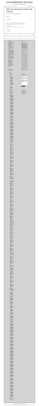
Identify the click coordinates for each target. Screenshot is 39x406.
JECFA (27, 55)
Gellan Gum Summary (11, 93)
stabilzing (22, 68)
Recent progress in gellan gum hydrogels (12, 393)
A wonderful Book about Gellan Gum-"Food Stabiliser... (12, 389)
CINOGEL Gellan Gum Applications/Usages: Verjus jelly (12, 157)
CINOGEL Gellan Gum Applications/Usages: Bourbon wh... (12, 174)
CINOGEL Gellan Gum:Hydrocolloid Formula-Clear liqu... (12, 372)
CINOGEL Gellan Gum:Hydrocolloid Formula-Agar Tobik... (12, 127)
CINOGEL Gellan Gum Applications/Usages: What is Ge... (12, 321)
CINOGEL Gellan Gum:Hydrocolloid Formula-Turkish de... (12, 369)
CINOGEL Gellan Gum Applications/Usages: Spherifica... (12, 229)
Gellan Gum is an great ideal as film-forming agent (11, 299)
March (10, 76)
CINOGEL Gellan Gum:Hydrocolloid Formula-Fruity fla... (12, 341)
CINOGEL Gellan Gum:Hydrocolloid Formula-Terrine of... (12, 345)
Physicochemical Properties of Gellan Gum (12, 181)
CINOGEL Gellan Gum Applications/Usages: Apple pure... (12, 250)
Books (22, 49)
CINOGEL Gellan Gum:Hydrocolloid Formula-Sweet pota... (12, 137)
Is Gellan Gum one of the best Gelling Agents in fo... (12, 313)
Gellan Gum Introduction (11, 91)
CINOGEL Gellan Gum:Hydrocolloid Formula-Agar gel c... (12, 103)
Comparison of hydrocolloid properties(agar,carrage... (12, 386)
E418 (22, 45)
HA (24, 45)
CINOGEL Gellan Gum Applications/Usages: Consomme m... (12, 149)
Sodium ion (23, 57)
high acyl (24, 46)
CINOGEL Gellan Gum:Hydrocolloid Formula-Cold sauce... (12, 338)
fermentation (26, 60)
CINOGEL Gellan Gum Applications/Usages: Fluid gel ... (12, 289)
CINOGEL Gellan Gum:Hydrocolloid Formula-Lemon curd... (12, 348)
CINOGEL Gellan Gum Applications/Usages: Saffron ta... (12, 153)
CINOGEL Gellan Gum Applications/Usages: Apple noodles (12, 170)
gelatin (24, 62)
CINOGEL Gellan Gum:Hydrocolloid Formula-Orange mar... (12, 110)
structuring (26, 68)
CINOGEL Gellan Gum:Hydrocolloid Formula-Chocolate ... (12, 123)
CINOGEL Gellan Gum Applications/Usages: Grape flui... (12, 165)
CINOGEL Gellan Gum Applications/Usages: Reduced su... (12, 258)
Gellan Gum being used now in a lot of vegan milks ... (12, 395)
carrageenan (23, 60)
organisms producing (25, 65)
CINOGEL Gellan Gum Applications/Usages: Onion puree (12, 241)
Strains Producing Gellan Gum (11, 87)
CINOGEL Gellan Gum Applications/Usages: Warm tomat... (12, 209)
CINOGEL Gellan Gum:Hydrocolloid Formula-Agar (12, 376)
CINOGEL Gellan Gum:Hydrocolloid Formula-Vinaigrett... (12, 134)
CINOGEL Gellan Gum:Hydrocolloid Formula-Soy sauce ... (12, 99)
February (11, 399)
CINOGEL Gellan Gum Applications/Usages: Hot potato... (12, 161)
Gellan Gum (24, 43)
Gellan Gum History (11, 89)
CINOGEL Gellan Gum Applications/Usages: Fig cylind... (12, 145)
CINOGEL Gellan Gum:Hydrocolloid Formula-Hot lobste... (12, 365)
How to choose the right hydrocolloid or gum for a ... (12, 117)
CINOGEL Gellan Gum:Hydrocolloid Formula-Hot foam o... (12, 113)
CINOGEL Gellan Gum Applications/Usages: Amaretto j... (12, 237)
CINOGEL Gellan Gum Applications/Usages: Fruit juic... (12, 262)
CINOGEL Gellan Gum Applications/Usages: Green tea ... (12, 141)
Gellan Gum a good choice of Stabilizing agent (12, 307)
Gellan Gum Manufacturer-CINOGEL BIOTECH (19, 2)
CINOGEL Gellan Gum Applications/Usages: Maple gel (12, 185)
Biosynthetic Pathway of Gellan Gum (11, 81)
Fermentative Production (24, 52)
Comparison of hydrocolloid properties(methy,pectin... (12, 379)
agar (15, 13)
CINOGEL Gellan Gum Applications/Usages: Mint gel (12, 221)
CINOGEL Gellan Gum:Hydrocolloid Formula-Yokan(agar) (12, 324)
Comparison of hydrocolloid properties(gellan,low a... (12, 382)
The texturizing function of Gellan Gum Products (11, 310)
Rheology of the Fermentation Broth (10, 61)
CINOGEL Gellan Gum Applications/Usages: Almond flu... (12, 245)
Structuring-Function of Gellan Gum (11, 296)
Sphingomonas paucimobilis (25, 58)
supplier (22, 69)
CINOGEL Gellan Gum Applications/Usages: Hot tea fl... (12, 281)
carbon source (25, 59)
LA (27, 45)
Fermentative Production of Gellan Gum (11, 78)
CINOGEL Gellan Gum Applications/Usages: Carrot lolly (12, 197)
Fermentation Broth (24, 51)
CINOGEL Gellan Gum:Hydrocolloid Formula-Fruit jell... (12, 335)
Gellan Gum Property (26, 54)
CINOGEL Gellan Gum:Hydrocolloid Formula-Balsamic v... (12, 96)
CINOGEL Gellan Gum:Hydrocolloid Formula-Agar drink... (12, 130)
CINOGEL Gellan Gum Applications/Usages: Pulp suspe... (12, 285)
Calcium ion (25, 49)
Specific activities (25, 57)
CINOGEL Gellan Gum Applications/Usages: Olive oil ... (12, 178)
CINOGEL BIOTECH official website (24, 93)
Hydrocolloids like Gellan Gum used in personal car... (12, 120)
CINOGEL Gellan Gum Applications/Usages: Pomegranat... (12, 225)
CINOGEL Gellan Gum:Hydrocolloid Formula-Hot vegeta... (12, 355)
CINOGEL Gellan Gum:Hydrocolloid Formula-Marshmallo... (12, 328)
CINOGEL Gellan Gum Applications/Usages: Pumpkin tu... (12, 233)
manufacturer (25, 48)
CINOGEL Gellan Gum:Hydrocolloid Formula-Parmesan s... (12, 317)
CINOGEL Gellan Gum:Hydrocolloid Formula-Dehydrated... (12, 352)
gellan (17, 13)
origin (22, 66)
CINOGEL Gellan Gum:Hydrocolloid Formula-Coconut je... (12, 362)
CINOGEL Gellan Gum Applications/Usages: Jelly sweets (12, 193)
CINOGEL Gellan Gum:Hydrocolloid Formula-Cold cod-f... (12, 269)
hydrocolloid (19, 13)
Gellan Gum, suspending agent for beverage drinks (11, 303)
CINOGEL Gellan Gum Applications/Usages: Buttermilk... (12, 205)
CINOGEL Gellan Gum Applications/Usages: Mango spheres (12, 213)
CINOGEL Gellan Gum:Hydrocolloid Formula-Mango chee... (12, 359)
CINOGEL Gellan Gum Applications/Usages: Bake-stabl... (12, 273)
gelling (22, 48)
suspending (26, 69)
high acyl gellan (25, 63)
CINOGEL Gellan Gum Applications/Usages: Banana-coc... (12, 277)
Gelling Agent (24, 44)
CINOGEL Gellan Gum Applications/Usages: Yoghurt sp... (12, 254)
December (11, 73)
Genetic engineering (24, 55)
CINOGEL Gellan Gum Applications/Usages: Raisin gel (12, 201)
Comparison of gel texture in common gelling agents (12, 293)
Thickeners (23, 59)
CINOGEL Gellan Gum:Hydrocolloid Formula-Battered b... (12, 106)
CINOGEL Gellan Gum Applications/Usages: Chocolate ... (12, 189)
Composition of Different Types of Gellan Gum (12, 84)
